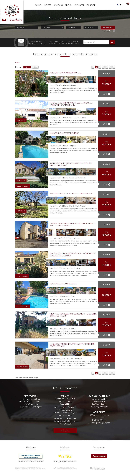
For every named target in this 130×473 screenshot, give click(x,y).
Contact (91, 5)
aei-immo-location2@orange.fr (65, 413)
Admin (40, 468)
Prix (27, 67)
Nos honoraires (32, 468)
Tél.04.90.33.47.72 (65, 401)
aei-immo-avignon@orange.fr (31, 407)
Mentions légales (24, 468)
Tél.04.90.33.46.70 (30, 404)
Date (35, 67)
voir (106, 94)
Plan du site (17, 468)
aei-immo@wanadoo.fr (99, 407)
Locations (58, 5)
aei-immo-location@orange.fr (65, 421)
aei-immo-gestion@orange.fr (65, 407)
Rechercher (108, 27)
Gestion (68, 5)
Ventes (48, 5)
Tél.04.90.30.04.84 (99, 420)
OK (112, 42)
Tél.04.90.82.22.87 (65, 424)
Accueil (38, 5)
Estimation (80, 5)
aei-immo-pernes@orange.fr (99, 423)
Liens (37, 468)
